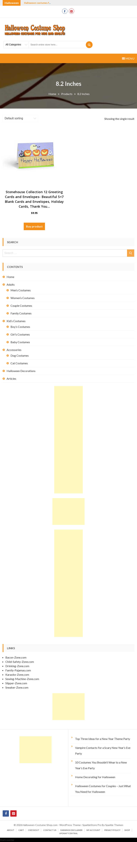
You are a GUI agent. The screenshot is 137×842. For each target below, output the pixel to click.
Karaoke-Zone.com (17, 674)
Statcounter (7, 839)
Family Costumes (21, 313)
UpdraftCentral (68, 833)
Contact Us (49, 830)
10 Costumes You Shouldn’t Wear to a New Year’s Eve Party (101, 765)
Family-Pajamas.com (18, 670)
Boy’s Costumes (20, 326)
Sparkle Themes (114, 824)
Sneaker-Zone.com (16, 687)
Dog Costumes (20, 355)
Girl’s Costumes (20, 334)
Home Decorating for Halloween (95, 777)
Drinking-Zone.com (17, 666)
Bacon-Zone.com (15, 657)
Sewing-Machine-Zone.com (22, 679)
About (10, 830)
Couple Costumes (21, 305)
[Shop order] (20, 118)
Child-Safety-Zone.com (19, 661)
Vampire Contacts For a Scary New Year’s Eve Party (102, 750)
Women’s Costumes (23, 298)
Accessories (14, 349)
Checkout (33, 830)
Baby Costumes (20, 342)
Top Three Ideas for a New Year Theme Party (102, 738)
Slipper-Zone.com (16, 683)
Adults (11, 284)
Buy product (34, 226)
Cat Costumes (19, 363)
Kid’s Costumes (16, 321)
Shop (127, 830)
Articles (11, 378)
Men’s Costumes (21, 290)
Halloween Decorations (21, 371)
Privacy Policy (112, 830)
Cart (21, 830)
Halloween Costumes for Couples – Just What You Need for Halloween (103, 788)
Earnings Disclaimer (71, 830)
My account (93, 830)
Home (10, 276)
